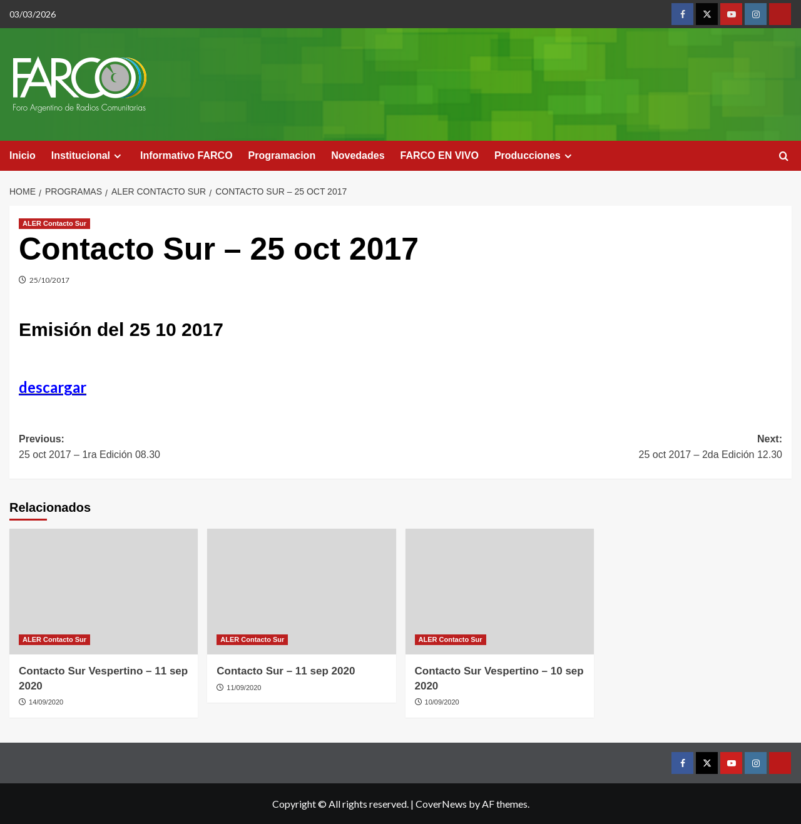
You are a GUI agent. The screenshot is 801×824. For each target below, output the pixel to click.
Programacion (282, 155)
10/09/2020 (442, 702)
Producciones (534, 155)
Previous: (209, 448)
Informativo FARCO (186, 155)
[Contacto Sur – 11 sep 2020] (301, 591)
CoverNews (441, 804)
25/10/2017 (49, 280)
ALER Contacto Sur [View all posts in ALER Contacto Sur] (54, 223)
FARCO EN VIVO (439, 155)
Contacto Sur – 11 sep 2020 (286, 671)
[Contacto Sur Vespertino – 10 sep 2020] (500, 591)
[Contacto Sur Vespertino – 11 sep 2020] (103, 591)
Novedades (357, 155)
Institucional (88, 155)
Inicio (22, 155)
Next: (591, 448)
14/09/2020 (46, 702)
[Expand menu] (117, 156)
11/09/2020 (244, 687)
